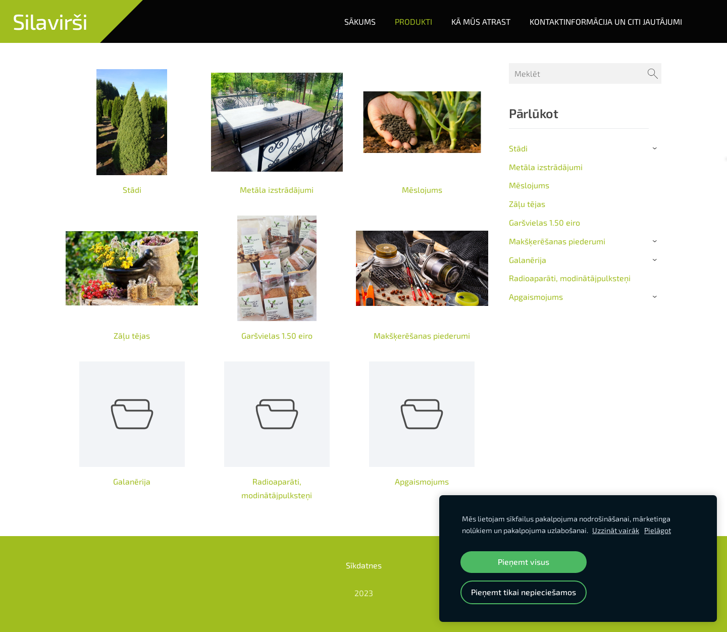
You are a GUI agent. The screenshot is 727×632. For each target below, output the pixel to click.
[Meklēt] (585, 73)
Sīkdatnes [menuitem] (364, 565)
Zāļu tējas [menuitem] (527, 203)
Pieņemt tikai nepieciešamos (523, 592)
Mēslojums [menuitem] (529, 185)
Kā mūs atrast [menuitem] (480, 21)
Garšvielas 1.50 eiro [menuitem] (544, 222)
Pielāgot (657, 530)
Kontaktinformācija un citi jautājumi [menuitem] (606, 21)
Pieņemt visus (523, 561)
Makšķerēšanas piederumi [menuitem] (557, 241)
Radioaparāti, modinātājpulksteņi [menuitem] (570, 278)
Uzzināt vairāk (615, 530)
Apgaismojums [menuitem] (536, 296)
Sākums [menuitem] (360, 21)
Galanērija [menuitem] (527, 260)
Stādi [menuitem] (518, 148)
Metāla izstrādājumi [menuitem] (546, 167)
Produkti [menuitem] (413, 21)
